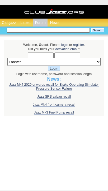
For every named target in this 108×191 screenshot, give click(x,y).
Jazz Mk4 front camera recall (54, 104)
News (54, 22)
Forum (40, 22)
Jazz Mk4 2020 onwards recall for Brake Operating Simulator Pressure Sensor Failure (54, 86)
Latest (25, 22)
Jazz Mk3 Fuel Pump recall (54, 112)
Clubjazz (9, 22)
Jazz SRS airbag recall (54, 96)
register (78, 45)
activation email (66, 49)
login (64, 45)
